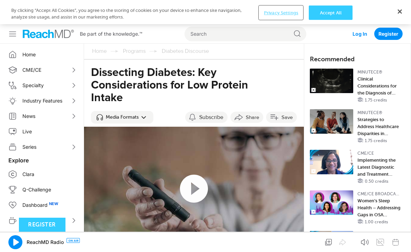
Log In (360, 10)
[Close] (399, 244)
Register (388, 10)
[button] (122, 93)
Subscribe (211, 93)
